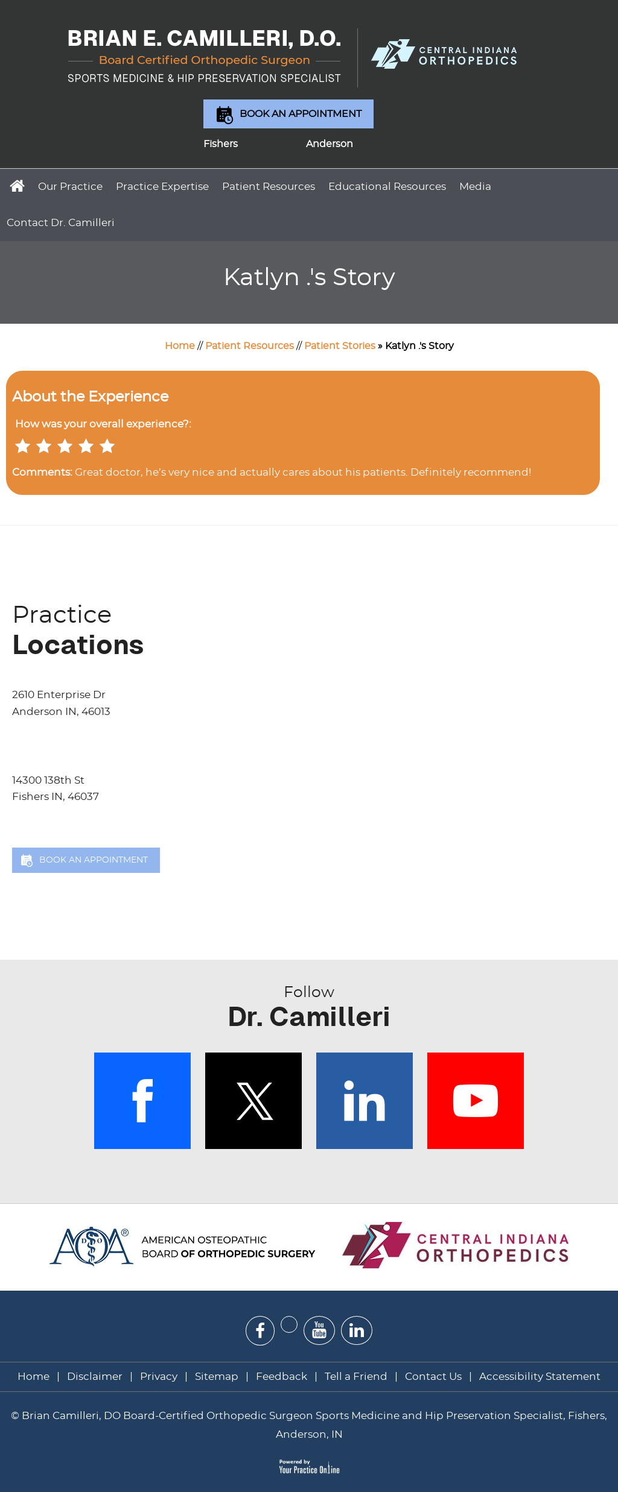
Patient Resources (268, 186)
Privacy (158, 1376)
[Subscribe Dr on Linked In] (356, 1330)
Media (475, 186)
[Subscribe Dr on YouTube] (319, 1330)
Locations (315, 630)
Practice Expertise (162, 186)
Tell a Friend (356, 1376)
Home (16, 185)
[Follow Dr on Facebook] (260, 1331)
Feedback (281, 1376)
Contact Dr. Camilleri (61, 223)
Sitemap (216, 1376)
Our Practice (70, 186)
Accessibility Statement (539, 1376)
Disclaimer (96, 1376)
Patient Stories (339, 346)
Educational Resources (387, 186)
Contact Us (433, 1376)
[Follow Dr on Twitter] (289, 1324)
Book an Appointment (301, 114)
